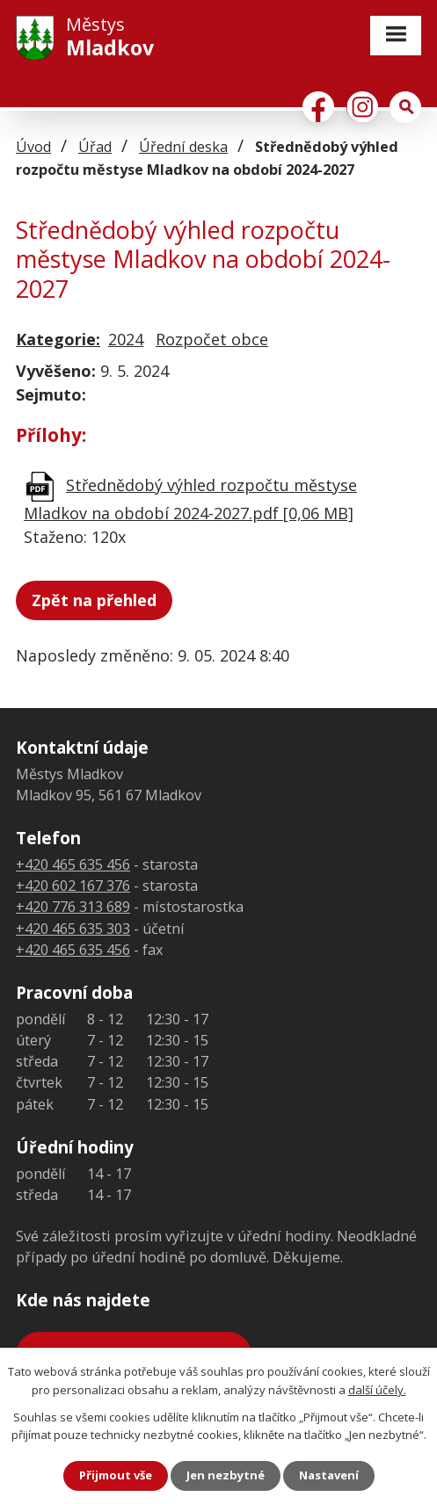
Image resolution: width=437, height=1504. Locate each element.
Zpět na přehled (94, 600)
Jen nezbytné (225, 1475)
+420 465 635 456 (73, 864)
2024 (125, 339)
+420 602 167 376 (73, 885)
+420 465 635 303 (73, 928)
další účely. (377, 1390)
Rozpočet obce (212, 339)
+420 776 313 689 (73, 906)
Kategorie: (58, 339)
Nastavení (329, 1475)
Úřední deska (183, 146)
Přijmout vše (115, 1475)
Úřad (95, 146)
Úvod (33, 146)
